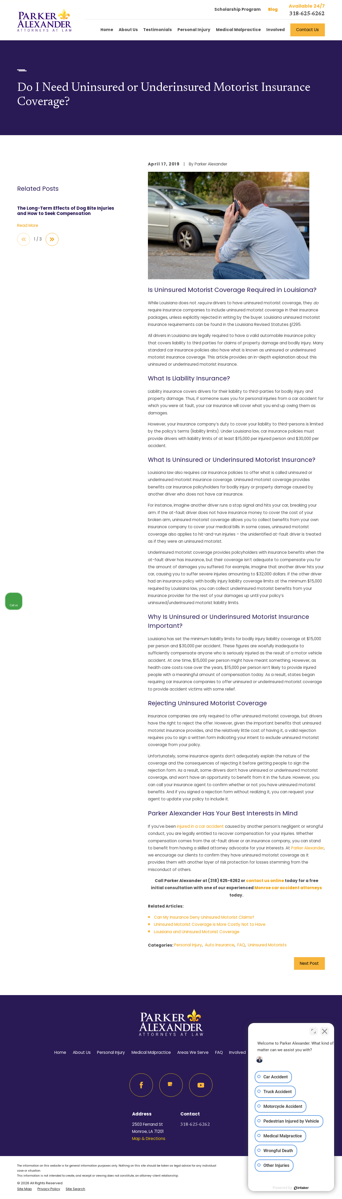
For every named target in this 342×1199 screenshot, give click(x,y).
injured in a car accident (200, 826)
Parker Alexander (307, 848)
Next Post (309, 963)
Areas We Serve (193, 1052)
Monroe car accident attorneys (288, 887)
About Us (82, 1052)
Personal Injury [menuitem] (193, 29)
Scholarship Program (237, 9)
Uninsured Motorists (267, 945)
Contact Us (307, 29)
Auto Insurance (219, 945)
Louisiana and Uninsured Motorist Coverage (196, 931)
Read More (27, 225)
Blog (273, 9)
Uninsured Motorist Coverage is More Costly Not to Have (210, 924)
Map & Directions (148, 1138)
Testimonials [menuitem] (157, 29)
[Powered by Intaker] (297, 1188)
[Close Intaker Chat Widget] (324, 1030)
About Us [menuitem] (128, 29)
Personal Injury (188, 945)
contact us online (265, 880)
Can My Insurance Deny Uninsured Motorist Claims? (204, 917)
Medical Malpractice (151, 1052)
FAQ (241, 945)
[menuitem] (24, 1189)
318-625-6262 (307, 14)
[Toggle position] (313, 1030)
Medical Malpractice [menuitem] (238, 29)
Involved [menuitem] (275, 29)
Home (60, 1052)
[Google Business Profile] (170, 1085)
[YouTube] (200, 1085)
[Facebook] (141, 1085)
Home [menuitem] (106, 29)
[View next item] (52, 239)
